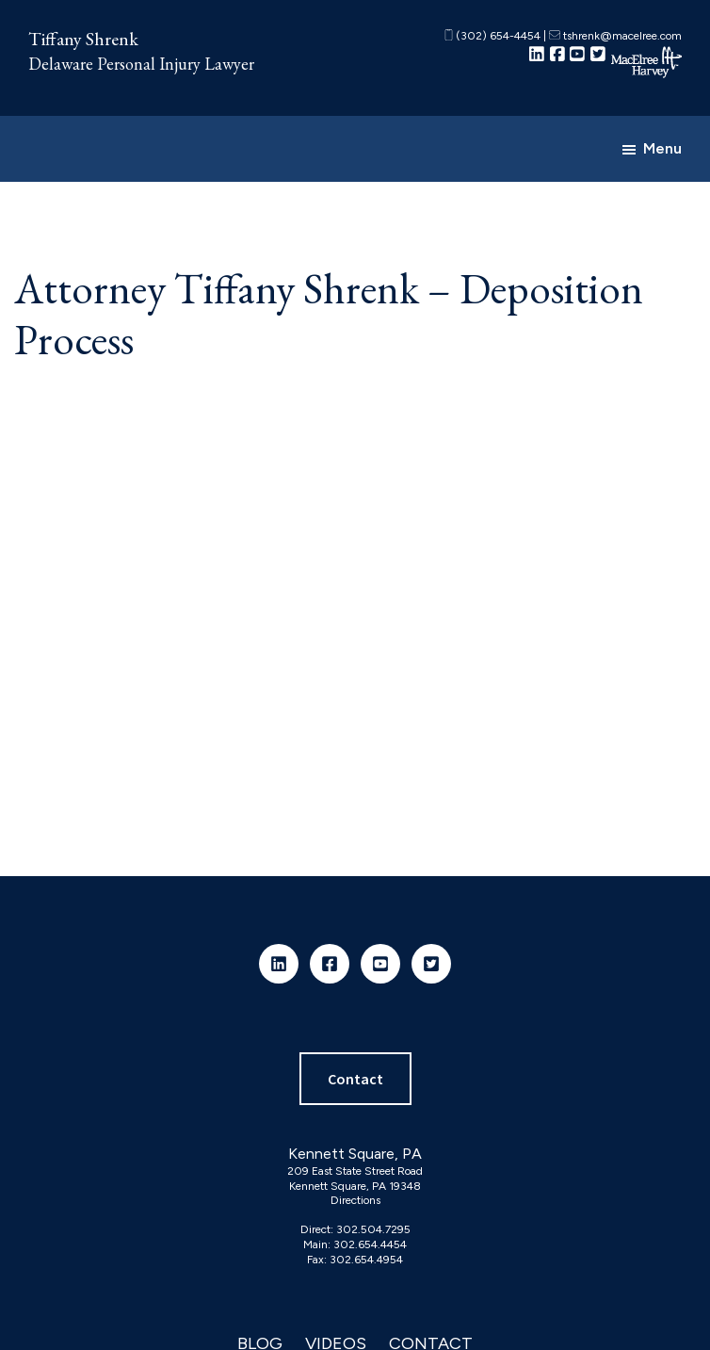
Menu (662, 148)
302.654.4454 (370, 1244)
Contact (355, 1078)
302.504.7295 (373, 1229)
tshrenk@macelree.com (615, 35)
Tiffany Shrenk (83, 38)
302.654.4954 (366, 1259)
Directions (355, 1200)
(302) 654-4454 (492, 35)
